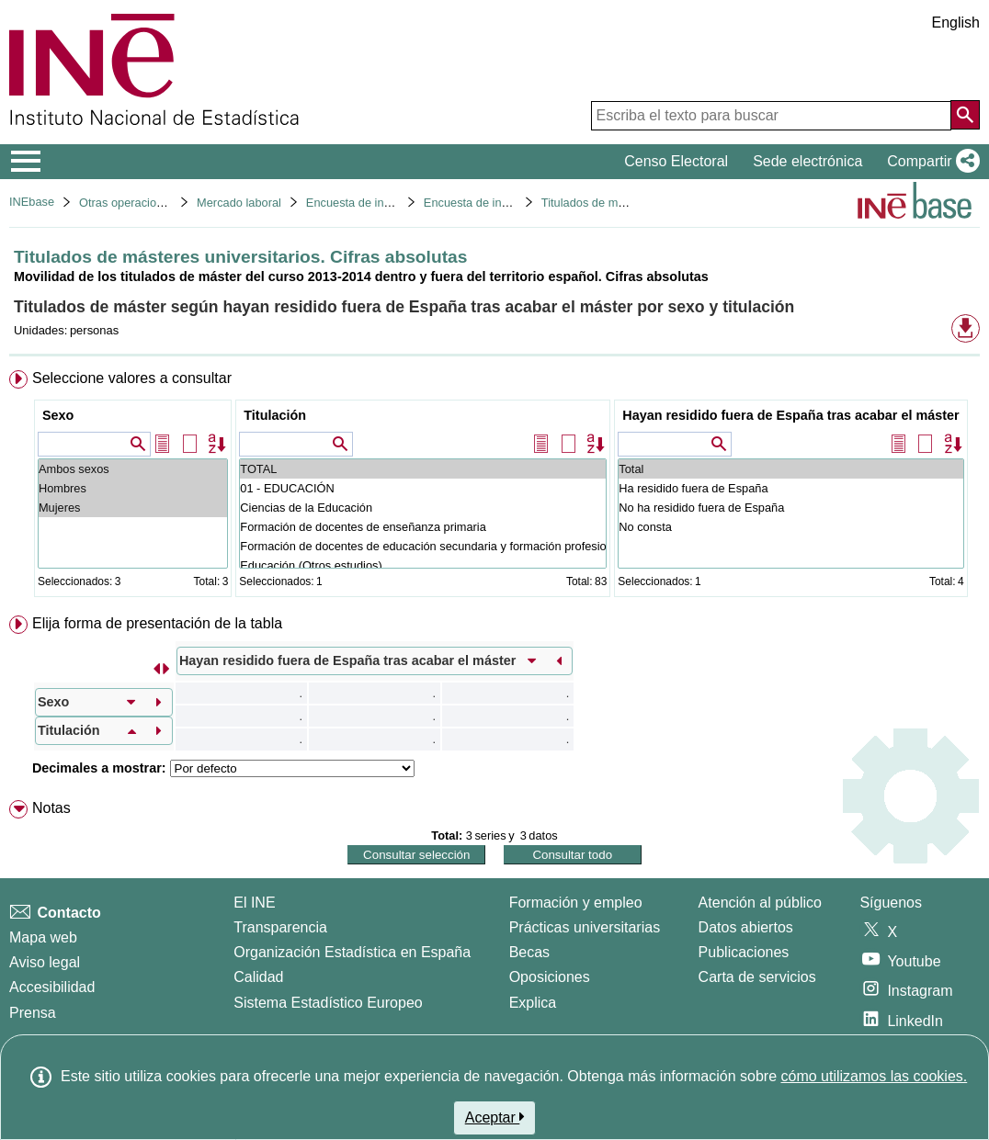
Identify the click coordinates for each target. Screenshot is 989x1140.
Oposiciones (549, 977)
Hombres (133, 488)
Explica (533, 1002)
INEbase (31, 202)
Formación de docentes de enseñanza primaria (423, 526)
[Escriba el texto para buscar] (771, 115)
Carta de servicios (757, 977)
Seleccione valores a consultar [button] (132, 378)
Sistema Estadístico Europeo (327, 1002)
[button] (930, 161)
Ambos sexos (133, 469)
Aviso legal (44, 962)
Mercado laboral (239, 202)
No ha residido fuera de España (790, 507)
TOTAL (423, 469)
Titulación (275, 415)
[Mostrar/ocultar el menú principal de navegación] (26, 161)
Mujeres (133, 507)
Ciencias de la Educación (423, 507)
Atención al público (760, 902)
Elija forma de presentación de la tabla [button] (157, 623)
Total (790, 469)
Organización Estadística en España (352, 952)
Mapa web (43, 937)
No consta (790, 526)
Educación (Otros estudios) (423, 565)
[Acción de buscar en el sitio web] (965, 115)
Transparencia (280, 927)
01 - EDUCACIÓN (423, 488)
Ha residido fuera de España (790, 488)
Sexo (58, 415)
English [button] (956, 22)
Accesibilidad (52, 987)
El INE (254, 902)
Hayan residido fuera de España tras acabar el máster (790, 415)
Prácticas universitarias (585, 927)
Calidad (258, 977)
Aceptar (495, 1117)
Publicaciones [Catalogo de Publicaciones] (744, 952)
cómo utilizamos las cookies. (873, 1076)
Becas (529, 952)
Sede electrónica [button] (807, 161)
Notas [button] (51, 808)
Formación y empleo (575, 902)
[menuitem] (494, 487)
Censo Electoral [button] (676, 161)
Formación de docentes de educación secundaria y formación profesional (423, 546)
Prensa (32, 1013)
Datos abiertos (746, 927)
